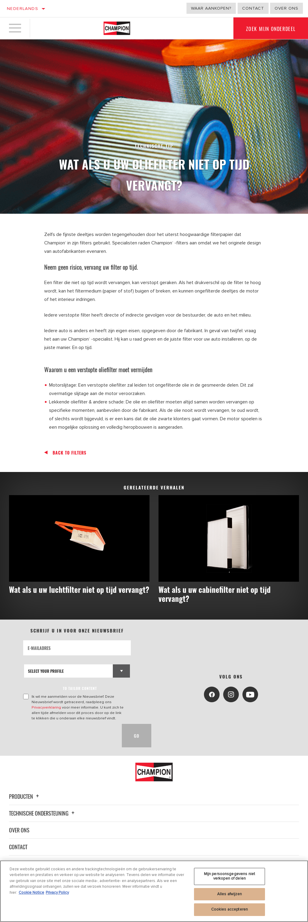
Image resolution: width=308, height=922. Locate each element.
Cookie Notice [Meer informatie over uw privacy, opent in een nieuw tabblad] (31, 892)
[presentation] (69, 735)
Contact (253, 8)
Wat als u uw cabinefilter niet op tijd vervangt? (215, 594)
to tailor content (80, 688)
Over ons (286, 8)
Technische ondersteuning (42, 813)
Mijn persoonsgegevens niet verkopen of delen (229, 876)
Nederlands (22, 8)
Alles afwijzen (229, 894)
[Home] (117, 28)
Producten (25, 796)
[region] (154, 891)
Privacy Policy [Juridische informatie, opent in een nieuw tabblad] (57, 892)
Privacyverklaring (46, 707)
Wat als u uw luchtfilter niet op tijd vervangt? (79, 589)
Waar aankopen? (211, 8)
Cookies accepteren (229, 909)
